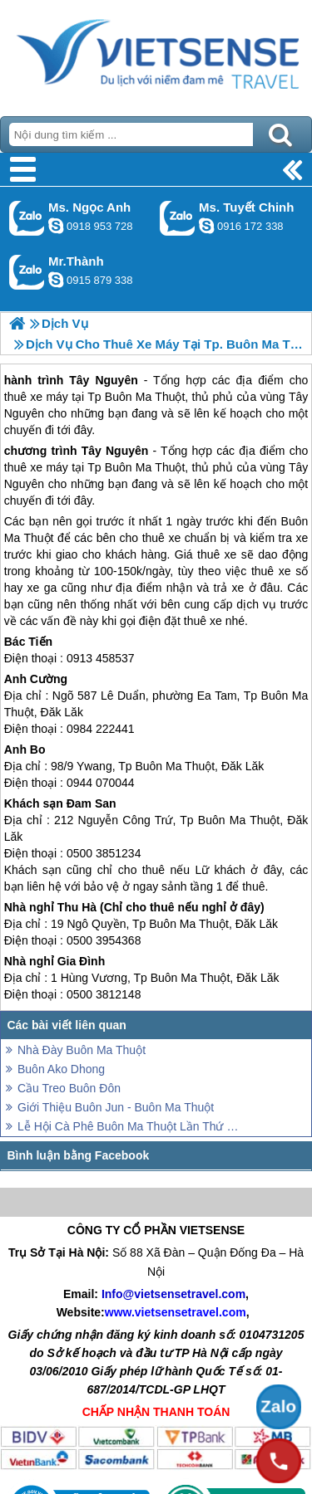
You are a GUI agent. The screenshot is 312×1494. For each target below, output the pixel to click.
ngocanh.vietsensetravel (55, 225)
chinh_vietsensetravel (206, 225)
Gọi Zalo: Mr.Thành (27, 271)
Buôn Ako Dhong (61, 1069)
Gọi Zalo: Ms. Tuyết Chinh (177, 218)
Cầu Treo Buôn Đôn (69, 1088)
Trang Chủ (156, 54)
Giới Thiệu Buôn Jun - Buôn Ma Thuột (115, 1107)
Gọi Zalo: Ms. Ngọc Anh (27, 218)
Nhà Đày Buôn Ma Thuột (81, 1050)
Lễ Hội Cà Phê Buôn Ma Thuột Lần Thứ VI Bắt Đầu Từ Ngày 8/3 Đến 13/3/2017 (131, 1126)
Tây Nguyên (115, 450)
